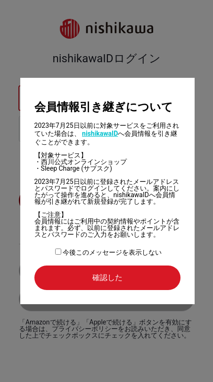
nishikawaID (100, 133)
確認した (107, 277)
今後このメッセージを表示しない (108, 252)
